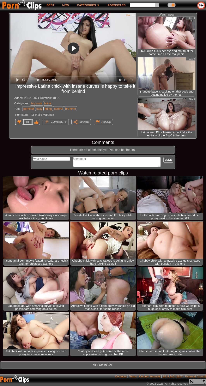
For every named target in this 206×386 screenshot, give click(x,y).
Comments (59, 121)
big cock (36, 103)
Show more (103, 365)
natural (58, 108)
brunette (70, 108)
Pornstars (117, 5)
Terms (133, 376)
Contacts (120, 376)
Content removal (149, 376)
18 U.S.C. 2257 (173, 376)
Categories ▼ (88, 5)
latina (47, 103)
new (65, 5)
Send (168, 159)
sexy (39, 108)
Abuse (106, 121)
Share (84, 121)
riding (48, 108)
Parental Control (195, 376)
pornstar (28, 108)
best (50, 5)
